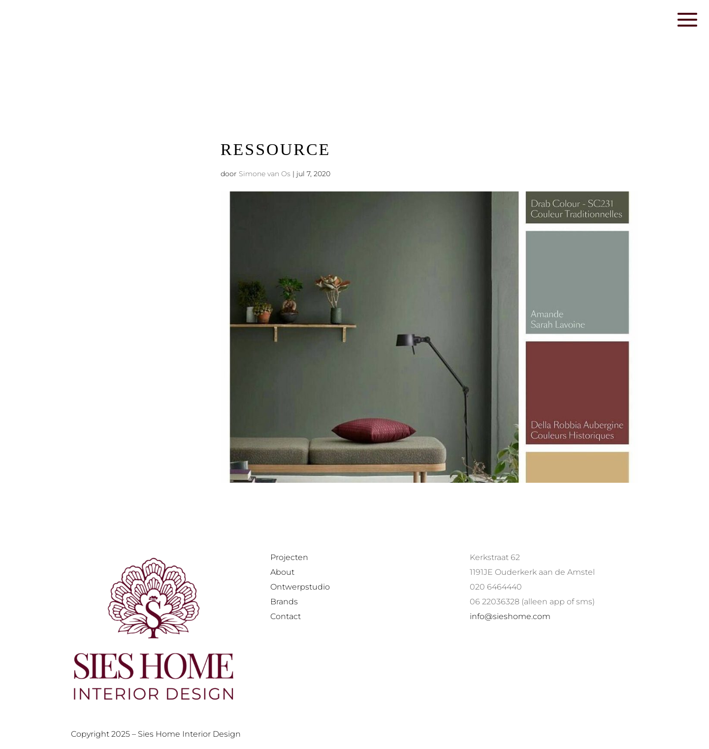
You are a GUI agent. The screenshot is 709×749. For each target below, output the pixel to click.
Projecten (289, 557)
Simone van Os (264, 173)
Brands (284, 601)
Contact (285, 616)
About (282, 572)
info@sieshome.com (510, 616)
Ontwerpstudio (300, 587)
